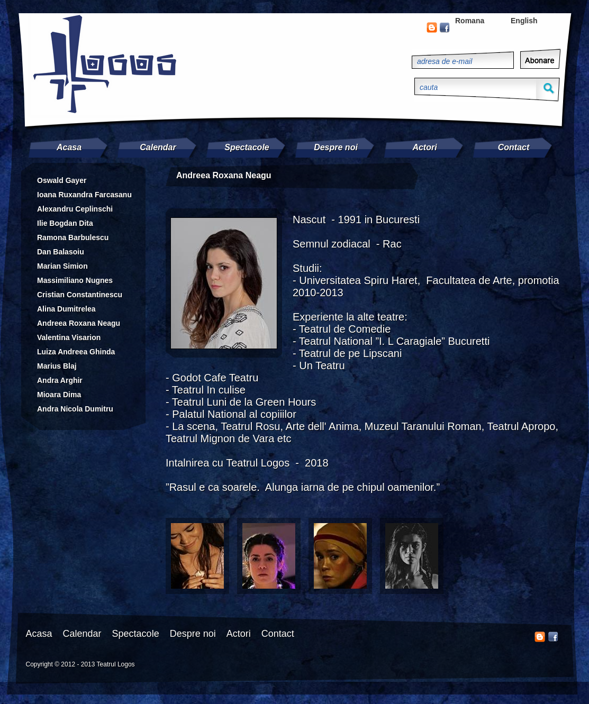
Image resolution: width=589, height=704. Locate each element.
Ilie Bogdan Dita (65, 223)
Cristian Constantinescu (79, 294)
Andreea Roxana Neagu (78, 323)
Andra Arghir (60, 380)
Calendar (158, 147)
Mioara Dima (59, 394)
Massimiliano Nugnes (75, 280)
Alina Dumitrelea (66, 309)
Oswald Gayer (61, 180)
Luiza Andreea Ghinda (76, 352)
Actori (424, 147)
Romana (469, 20)
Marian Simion (62, 266)
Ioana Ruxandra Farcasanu (84, 194)
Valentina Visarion (69, 337)
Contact (514, 147)
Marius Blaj (57, 366)
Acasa (69, 147)
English (524, 20)
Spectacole (246, 147)
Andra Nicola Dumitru (75, 409)
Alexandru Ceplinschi (75, 209)
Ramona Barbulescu (72, 237)
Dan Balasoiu (60, 252)
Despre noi (336, 147)
